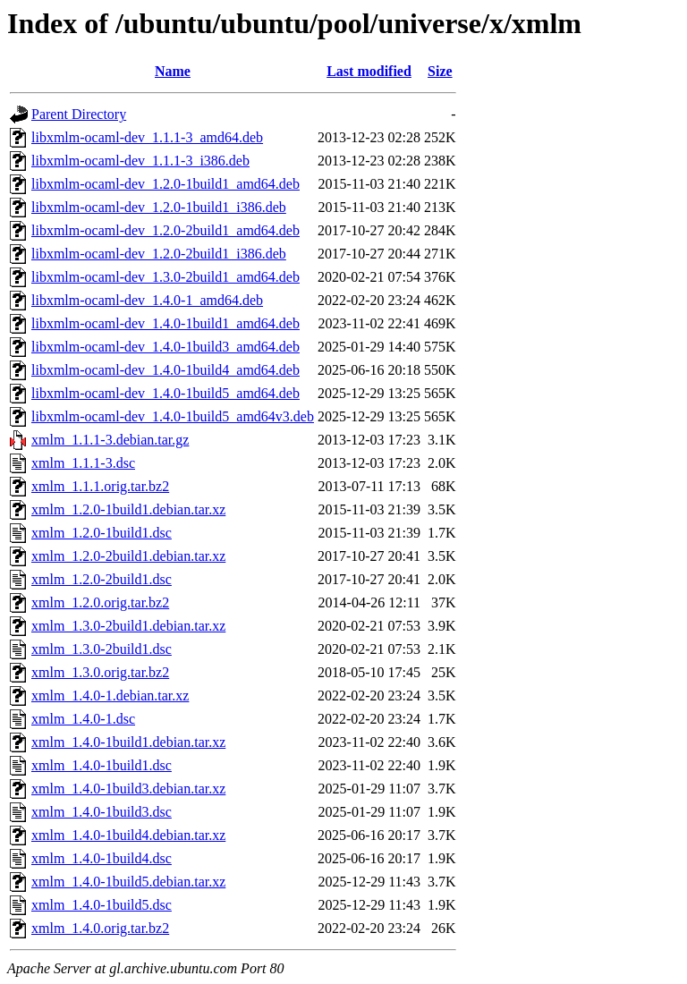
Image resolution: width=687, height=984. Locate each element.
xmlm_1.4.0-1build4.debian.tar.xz (128, 835)
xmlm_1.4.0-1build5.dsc (101, 904)
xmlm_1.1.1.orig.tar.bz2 (100, 486)
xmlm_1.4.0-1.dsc (83, 718)
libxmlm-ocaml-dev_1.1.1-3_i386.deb (140, 160)
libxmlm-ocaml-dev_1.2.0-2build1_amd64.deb (165, 230)
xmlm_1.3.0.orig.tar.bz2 (100, 672)
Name (173, 71)
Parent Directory (78, 114)
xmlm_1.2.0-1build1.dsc (101, 532)
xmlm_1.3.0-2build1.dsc (101, 649)
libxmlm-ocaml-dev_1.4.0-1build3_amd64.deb (165, 346)
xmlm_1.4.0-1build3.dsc (101, 811)
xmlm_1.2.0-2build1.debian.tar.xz (128, 556)
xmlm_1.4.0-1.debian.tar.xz (110, 695)
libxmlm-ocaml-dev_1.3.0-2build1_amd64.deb (165, 276)
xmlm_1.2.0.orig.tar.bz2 (100, 602)
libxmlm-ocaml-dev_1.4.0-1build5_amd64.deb (165, 393)
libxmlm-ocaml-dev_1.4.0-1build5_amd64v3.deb (172, 416)
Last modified (369, 71)
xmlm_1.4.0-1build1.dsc (101, 765)
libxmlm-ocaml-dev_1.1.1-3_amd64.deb (147, 137)
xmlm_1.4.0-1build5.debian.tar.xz (128, 881)
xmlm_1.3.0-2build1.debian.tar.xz (128, 625)
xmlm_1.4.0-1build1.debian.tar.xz (128, 742)
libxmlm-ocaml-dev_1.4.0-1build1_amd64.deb (165, 323)
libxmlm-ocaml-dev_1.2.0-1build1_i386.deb (158, 207)
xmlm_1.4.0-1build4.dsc (101, 858)
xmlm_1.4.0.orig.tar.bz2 (100, 928)
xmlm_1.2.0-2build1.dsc (101, 579)
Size (440, 71)
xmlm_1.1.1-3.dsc (83, 463)
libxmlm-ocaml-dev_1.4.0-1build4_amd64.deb (165, 369)
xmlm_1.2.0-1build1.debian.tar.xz (128, 509)
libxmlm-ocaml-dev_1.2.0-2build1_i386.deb (158, 253)
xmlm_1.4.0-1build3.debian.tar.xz (128, 788)
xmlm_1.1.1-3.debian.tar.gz (110, 439)
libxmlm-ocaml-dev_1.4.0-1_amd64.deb (147, 300)
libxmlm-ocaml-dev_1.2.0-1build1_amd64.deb (165, 183)
